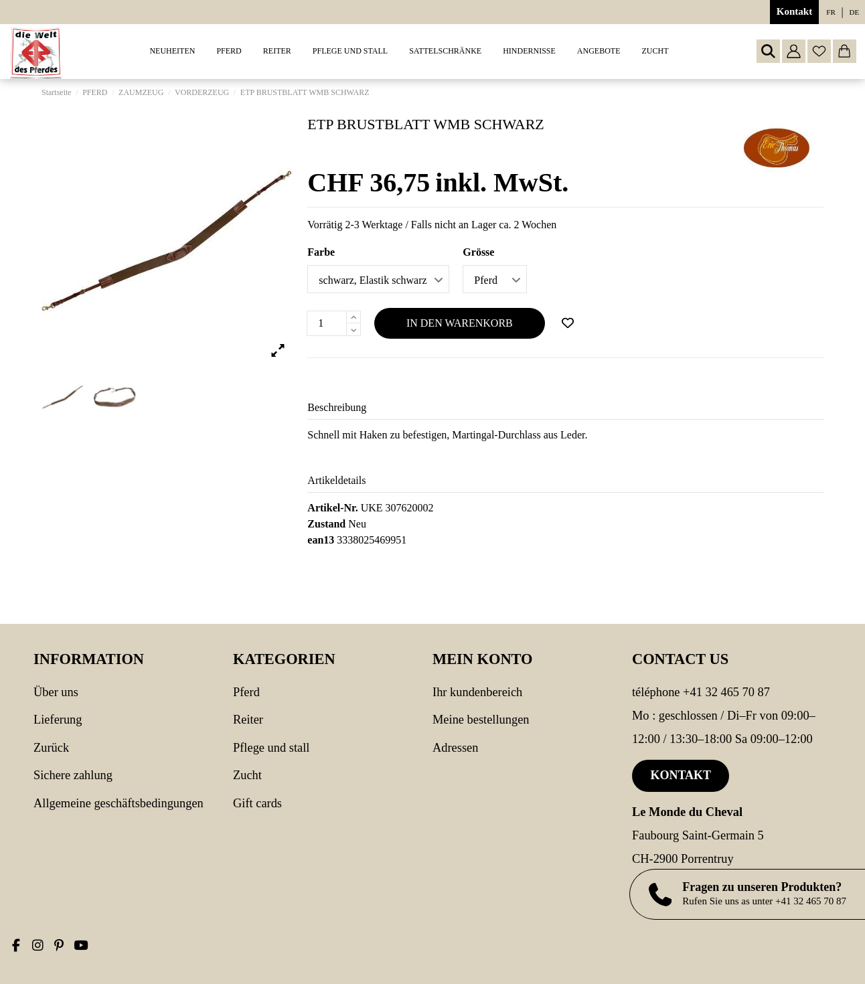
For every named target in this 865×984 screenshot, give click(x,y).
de (855, 12)
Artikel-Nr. (332, 507)
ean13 (320, 540)
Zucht (247, 775)
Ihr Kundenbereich (477, 692)
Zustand (326, 523)
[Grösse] (495, 279)
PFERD (246, 692)
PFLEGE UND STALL (271, 747)
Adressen (455, 747)
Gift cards (257, 803)
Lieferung (57, 719)
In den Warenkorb (459, 323)
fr (830, 12)
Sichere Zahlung (72, 775)
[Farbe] (378, 279)
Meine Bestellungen (481, 719)
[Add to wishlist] (567, 323)
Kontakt (794, 11)
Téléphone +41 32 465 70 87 (701, 692)
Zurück (51, 747)
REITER (248, 719)
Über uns (55, 692)
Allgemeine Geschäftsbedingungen (118, 803)
